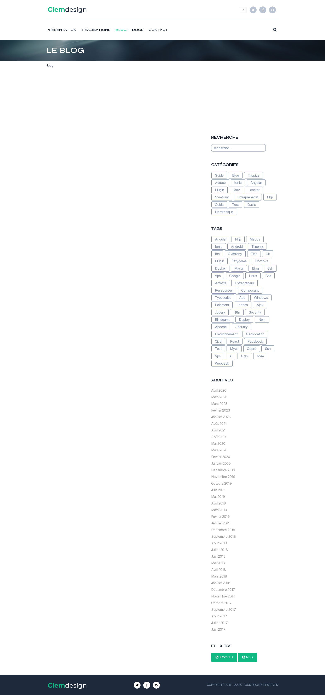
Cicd (218, 341)
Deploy (244, 319)
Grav (236, 190)
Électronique (224, 212)
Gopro (251, 349)
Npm (262, 319)
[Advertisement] (245, 96)
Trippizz (254, 175)
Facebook (255, 341)
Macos (255, 239)
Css (268, 276)
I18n (237, 312)
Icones (243, 305)
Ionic (238, 183)
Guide (219, 175)
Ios (217, 254)
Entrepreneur (244, 283)
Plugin (219, 190)
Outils (251, 204)
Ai (230, 356)
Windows (261, 298)
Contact (158, 30)
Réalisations (96, 30)
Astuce (220, 183)
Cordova (261, 261)
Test (235, 204)
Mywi (234, 349)
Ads (242, 298)
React (234, 341)
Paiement (222, 305)
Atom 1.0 (224, 657)
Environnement (226, 334)
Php (270, 197)
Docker (254, 190)
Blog (121, 30)
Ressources (224, 290)
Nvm (260, 356)
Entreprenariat (247, 197)
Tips (254, 254)
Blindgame (222, 319)
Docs (137, 30)
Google (234, 276)
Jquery (220, 312)
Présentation (61, 30)
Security (255, 312)
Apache (221, 327)
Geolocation (255, 334)
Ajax (260, 305)
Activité (220, 283)
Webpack (222, 363)
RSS (247, 657)
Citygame (240, 261)
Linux (253, 276)
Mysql (238, 268)
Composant (250, 290)
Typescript (223, 298)
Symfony (222, 197)
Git (268, 254)
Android (237, 246)
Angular (256, 183)
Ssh (270, 268)
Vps (218, 276)
